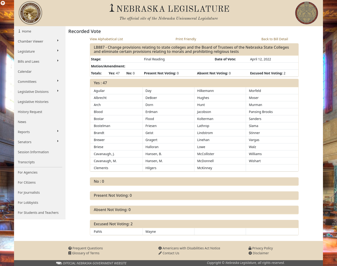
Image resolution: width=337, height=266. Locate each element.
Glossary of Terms (83, 253)
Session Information (33, 152)
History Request (30, 111)
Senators (38, 141)
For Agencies (27, 172)
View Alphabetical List (106, 39)
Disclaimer (259, 253)
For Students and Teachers (38, 212)
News (22, 122)
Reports (38, 131)
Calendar (25, 71)
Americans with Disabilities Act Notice (189, 248)
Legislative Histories (33, 101)
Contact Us (168, 253)
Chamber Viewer (38, 41)
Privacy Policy (261, 248)
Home (26, 31)
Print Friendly (186, 39)
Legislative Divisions (38, 91)
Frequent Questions (85, 248)
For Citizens (27, 182)
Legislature (38, 51)
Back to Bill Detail (274, 39)
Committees (38, 81)
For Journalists (29, 192)
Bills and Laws (38, 61)
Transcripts (26, 162)
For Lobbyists (28, 202)
